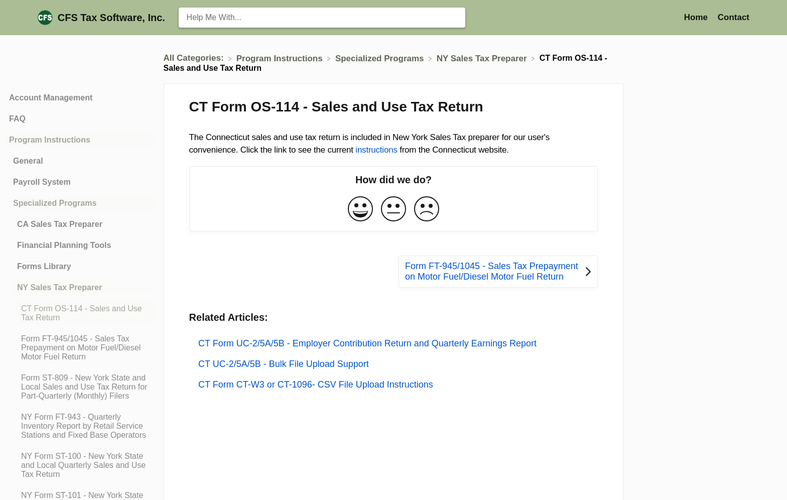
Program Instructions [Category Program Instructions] (49, 140)
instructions (376, 150)
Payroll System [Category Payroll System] (42, 182)
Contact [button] (733, 17)
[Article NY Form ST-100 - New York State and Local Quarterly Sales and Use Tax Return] (79, 465)
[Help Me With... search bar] (322, 18)
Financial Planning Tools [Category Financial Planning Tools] (64, 245)
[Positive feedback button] (360, 209)
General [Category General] (28, 161)
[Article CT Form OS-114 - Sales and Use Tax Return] (79, 313)
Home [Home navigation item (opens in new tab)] (697, 17)
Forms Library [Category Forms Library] (44, 266)
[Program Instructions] (280, 58)
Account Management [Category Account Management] (50, 97)
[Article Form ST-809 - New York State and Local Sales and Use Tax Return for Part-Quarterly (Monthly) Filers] (79, 387)
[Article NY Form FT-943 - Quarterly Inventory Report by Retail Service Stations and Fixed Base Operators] (79, 426)
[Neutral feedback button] (393, 209)
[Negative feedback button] (426, 209)
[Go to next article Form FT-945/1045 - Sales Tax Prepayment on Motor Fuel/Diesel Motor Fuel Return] (498, 272)
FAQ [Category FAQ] (17, 118)
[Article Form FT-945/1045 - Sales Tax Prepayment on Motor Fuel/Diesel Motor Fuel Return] (79, 347)
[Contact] (733, 17)
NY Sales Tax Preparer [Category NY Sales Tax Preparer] (59, 287)
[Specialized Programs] (380, 58)
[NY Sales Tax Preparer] (483, 58)
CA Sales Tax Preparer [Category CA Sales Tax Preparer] (59, 224)
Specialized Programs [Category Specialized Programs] (54, 203)
